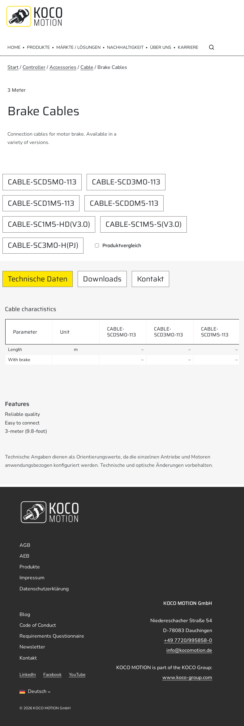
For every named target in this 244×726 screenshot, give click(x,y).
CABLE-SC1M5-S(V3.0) (143, 224)
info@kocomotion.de (189, 650)
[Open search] (211, 47)
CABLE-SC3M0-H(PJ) (43, 245)
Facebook (52, 674)
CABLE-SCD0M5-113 (124, 203)
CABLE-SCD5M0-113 (42, 182)
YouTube (77, 674)
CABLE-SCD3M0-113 (126, 182)
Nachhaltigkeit (125, 47)
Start (13, 67)
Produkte (38, 47)
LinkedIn (27, 674)
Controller (34, 67)
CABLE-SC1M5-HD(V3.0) (49, 224)
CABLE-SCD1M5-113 (41, 203)
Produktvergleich (121, 245)
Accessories (62, 67)
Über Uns (160, 47)
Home (13, 47)
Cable (86, 67)
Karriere (188, 47)
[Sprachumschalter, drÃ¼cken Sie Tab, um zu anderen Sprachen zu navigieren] (35, 691)
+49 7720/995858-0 (188, 640)
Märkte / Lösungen (78, 47)
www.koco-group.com (187, 677)
